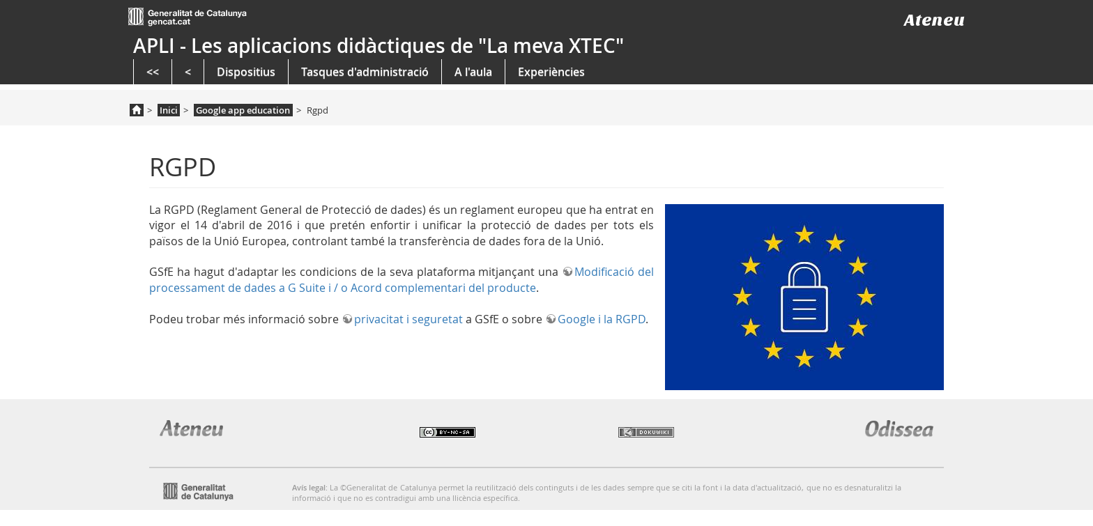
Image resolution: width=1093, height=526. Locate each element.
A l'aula (473, 71)
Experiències (551, 71)
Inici (169, 110)
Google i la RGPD (601, 319)
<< (152, 71)
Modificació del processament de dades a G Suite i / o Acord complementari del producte (401, 279)
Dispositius (246, 71)
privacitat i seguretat (408, 319)
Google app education (243, 110)
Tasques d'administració (365, 71)
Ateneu (934, 20)
